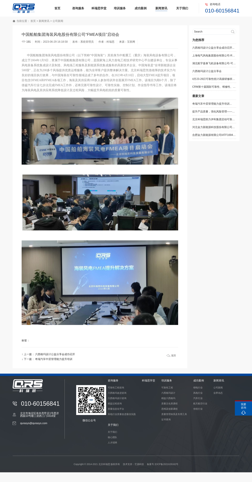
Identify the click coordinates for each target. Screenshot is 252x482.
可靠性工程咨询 (116, 389)
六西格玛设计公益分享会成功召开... (213, 49)
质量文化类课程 (169, 405)
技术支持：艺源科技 (133, 465)
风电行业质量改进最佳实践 (122, 415)
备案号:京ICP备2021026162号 (162, 465)
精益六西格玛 (168, 399)
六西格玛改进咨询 (117, 394)
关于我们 (113, 426)
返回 (173, 357)
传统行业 (198, 410)
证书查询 (166, 421)
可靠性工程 (167, 389)
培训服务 (166, 382)
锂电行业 (198, 389)
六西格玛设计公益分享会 (207, 72)
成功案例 (198, 382)
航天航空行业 (200, 405)
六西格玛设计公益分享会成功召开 (55, 355)
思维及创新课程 (169, 410)
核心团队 (112, 438)
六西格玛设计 (168, 394)
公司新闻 (58, 22)
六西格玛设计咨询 (117, 399)
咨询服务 (113, 382)
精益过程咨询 (115, 405)
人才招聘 (112, 444)
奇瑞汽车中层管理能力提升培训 (53, 360)
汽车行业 (198, 399)
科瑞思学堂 (148, 382)
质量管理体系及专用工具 (174, 415)
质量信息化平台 (116, 410)
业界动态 (218, 394)
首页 (33, 22)
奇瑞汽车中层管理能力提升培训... (212, 105)
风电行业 (198, 394)
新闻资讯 (44, 22)
